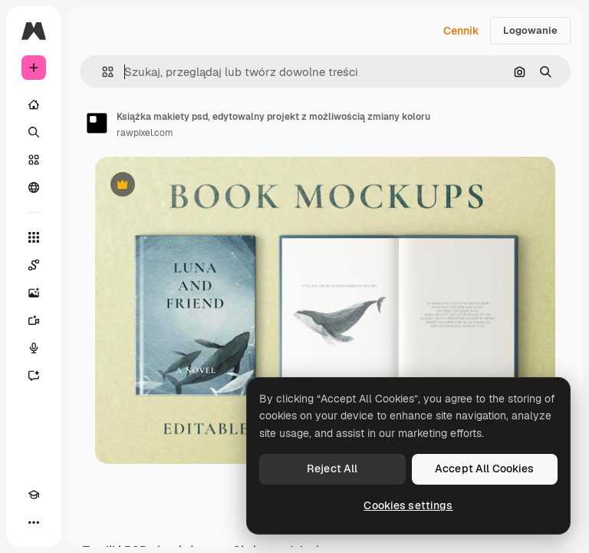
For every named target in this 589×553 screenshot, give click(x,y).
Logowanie (530, 30)
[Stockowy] (33, 159)
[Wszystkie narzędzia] (33, 237)
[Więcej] (33, 522)
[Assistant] (33, 375)
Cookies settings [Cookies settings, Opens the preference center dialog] (408, 505)
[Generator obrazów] (33, 292)
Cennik (461, 31)
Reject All (332, 468)
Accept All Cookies (485, 468)
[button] (102, 72)
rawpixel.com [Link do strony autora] (145, 133)
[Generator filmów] (33, 320)
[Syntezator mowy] (33, 348)
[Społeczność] (33, 187)
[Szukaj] (33, 132)
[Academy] (33, 494)
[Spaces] (33, 265)
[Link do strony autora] (96, 123)
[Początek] (33, 104)
